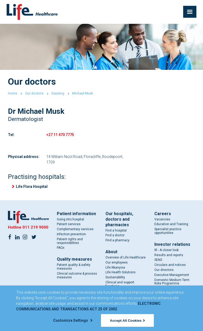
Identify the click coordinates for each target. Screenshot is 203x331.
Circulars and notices (170, 265)
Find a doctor (114, 236)
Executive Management (171, 275)
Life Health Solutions (120, 273)
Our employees (116, 263)
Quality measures (74, 259)
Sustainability (115, 278)
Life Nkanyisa (115, 268)
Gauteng (57, 93)
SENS (158, 260)
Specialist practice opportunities (167, 231)
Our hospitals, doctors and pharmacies (119, 219)
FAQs (60, 248)
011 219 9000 (35, 227)
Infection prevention (71, 235)
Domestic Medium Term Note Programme (172, 282)
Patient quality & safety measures (73, 267)
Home (12, 93)
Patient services (69, 224)
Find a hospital (116, 231)
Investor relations (172, 244)
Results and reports (168, 255)
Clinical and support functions (119, 284)
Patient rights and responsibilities (70, 241)
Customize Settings (72, 320)
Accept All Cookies (127, 321)
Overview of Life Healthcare (125, 258)
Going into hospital (70, 219)
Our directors (164, 270)
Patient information (76, 213)
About (111, 252)
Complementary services (75, 230)
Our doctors (34, 93)
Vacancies (162, 219)
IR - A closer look (166, 250)
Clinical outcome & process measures (77, 276)
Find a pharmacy (117, 241)
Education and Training (171, 224)
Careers (162, 213)
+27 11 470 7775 (60, 135)
